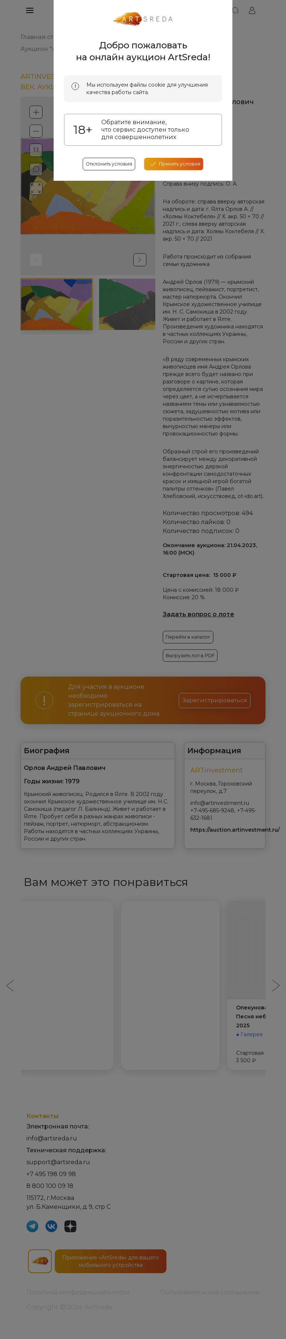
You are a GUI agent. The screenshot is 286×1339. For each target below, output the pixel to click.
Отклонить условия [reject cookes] (106, 300)
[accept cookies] (176, 300)
